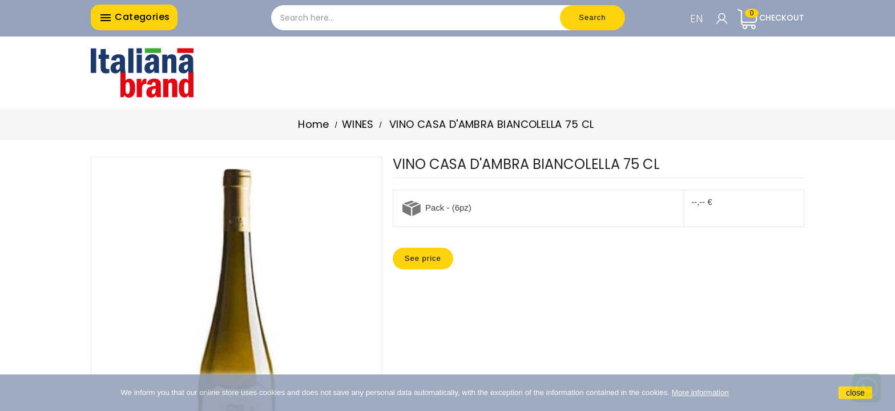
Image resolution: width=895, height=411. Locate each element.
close (855, 392)
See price (423, 258)
